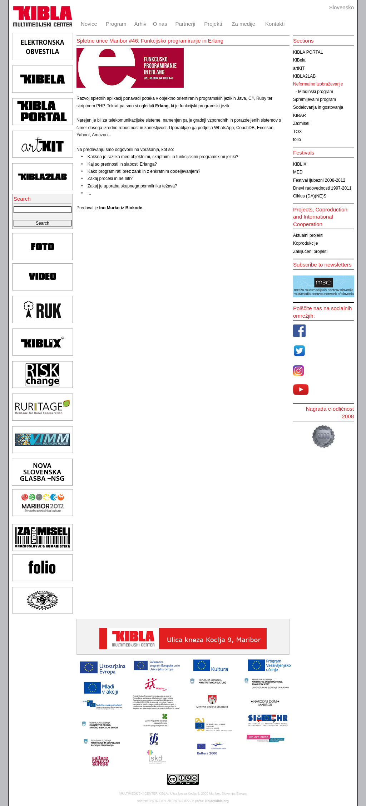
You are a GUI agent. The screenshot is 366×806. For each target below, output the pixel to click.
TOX (297, 131)
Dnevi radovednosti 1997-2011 (322, 188)
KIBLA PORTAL (308, 52)
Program (116, 24)
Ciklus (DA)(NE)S (309, 196)
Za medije (243, 24)
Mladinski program (315, 91)
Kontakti (275, 24)
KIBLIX (299, 164)
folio (297, 139)
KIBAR (299, 115)
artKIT (299, 68)
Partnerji (185, 24)
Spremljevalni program (314, 99)
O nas (160, 24)
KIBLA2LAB (304, 76)
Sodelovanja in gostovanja (318, 107)
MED (298, 172)
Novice (89, 24)
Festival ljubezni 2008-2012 (319, 180)
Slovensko (341, 7)
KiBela (299, 60)
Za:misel (301, 123)
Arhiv (140, 24)
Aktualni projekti (308, 235)
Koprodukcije (305, 243)
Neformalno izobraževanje (318, 84)
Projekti (213, 24)
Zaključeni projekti (310, 251)
